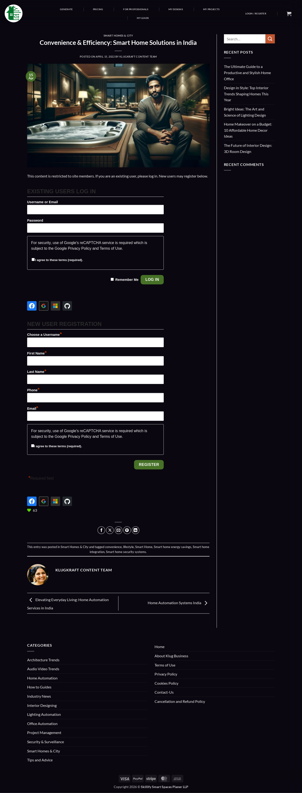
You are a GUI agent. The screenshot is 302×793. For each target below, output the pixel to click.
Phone (33, 390)
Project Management (44, 732)
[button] (255, 13)
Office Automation (42, 723)
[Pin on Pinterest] (127, 530)
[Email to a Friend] (118, 530)
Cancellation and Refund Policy (180, 701)
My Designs (175, 9)
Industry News (39, 696)
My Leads (143, 18)
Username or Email (42, 202)
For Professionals (135, 9)
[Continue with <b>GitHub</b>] (67, 306)
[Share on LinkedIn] (135, 530)
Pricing (98, 9)
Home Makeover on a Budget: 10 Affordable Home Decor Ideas (248, 130)
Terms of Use (111, 248)
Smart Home (143, 547)
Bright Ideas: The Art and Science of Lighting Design (245, 112)
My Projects (211, 9)
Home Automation (42, 678)
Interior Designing (42, 705)
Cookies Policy (166, 683)
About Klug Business (171, 656)
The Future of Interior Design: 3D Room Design (248, 148)
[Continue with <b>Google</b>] (43, 306)
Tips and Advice (40, 760)
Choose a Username (44, 335)
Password (35, 220)
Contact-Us (164, 692)
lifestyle (128, 547)
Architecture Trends (43, 660)
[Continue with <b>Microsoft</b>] (55, 306)
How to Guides (39, 687)
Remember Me (126, 280)
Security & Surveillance (45, 741)
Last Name (36, 372)
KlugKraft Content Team (138, 56)
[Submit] (270, 38)
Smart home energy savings (172, 547)
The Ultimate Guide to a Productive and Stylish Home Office (247, 72)
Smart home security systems (126, 552)
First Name (37, 353)
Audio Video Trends (43, 668)
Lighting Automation (44, 714)
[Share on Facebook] (101, 530)
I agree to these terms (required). (57, 260)
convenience (113, 547)
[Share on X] (110, 530)
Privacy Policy (80, 248)
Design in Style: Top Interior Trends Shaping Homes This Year (246, 93)
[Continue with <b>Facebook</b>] (32, 306)
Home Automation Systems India (179, 602)
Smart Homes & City (118, 35)
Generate (66, 9)
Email (32, 408)
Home (159, 646)
